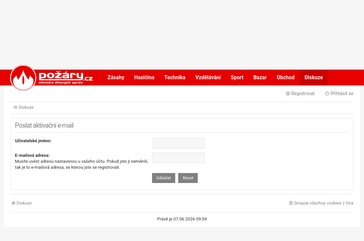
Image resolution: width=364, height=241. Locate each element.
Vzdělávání (208, 78)
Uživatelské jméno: (33, 140)
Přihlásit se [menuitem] (339, 93)
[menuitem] (320, 203)
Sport (237, 78)
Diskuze (313, 78)
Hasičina (144, 78)
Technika (174, 78)
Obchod (285, 78)
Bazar (260, 78)
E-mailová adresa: (32, 155)
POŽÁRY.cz (44, 78)
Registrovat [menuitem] (300, 93)
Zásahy (116, 78)
